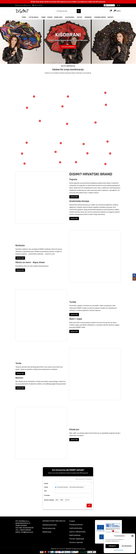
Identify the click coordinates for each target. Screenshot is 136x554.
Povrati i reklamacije (76, 539)
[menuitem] (109, 5)
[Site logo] (22, 11)
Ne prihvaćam (126, 546)
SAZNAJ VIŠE (74, 196)
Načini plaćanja (74, 535)
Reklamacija (46, 532)
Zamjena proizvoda (49, 525)
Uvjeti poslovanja (75, 528)
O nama (72, 521)
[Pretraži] (68, 11)
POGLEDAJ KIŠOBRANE (68, 46)
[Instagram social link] (119, 5)
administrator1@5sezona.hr (23, 5)
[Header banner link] (68, 2)
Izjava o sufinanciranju (77, 532)
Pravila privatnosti (118, 550)
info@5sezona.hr (27, 532)
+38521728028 (25, 530)
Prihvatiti (112, 546)
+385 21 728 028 (37, 5)
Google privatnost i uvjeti (79, 548)
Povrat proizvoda (48, 528)
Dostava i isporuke (76, 542)
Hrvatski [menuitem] (109, 5)
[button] (132, 536)
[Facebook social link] (117, 5)
